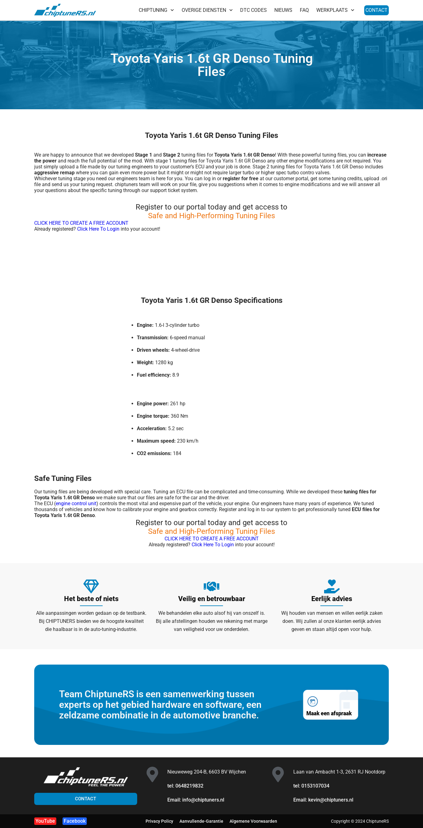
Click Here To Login (98, 229)
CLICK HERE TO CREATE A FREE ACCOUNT (81, 223)
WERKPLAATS (335, 10)
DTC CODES (253, 10)
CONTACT (376, 10)
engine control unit (76, 503)
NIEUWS (283, 10)
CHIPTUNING (156, 10)
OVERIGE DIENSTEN (207, 10)
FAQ (304, 10)
